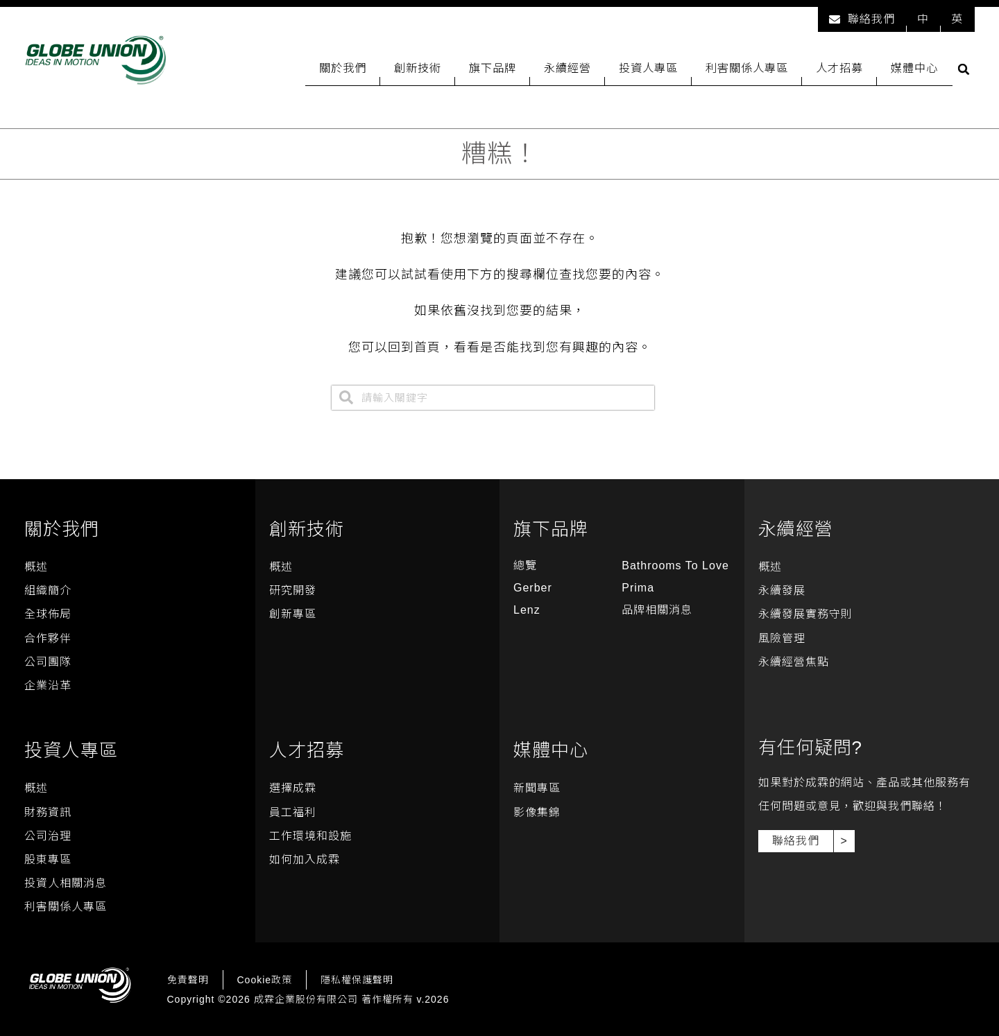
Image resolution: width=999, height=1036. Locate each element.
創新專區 (292, 614)
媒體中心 (914, 68)
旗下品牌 (492, 68)
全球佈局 (47, 614)
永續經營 (567, 68)
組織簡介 (47, 590)
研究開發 (292, 590)
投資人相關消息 (65, 883)
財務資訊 (47, 812)
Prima (638, 588)
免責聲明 (188, 979)
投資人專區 (648, 68)
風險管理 (781, 638)
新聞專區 (537, 788)
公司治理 (47, 836)
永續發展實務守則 (805, 614)
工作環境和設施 (310, 836)
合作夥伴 (47, 638)
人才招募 (839, 68)
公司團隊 (47, 662)
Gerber (532, 588)
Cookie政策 (265, 979)
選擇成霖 (292, 788)
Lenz (526, 610)
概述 (36, 567)
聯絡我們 (862, 19)
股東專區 (47, 859)
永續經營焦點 (793, 662)
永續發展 (781, 590)
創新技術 (417, 68)
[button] (964, 69)
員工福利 (292, 812)
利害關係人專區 (747, 68)
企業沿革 (47, 685)
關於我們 (342, 68)
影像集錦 (537, 812)
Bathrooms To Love (675, 565)
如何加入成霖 (304, 859)
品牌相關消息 (657, 610)
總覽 (525, 565)
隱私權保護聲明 (357, 979)
